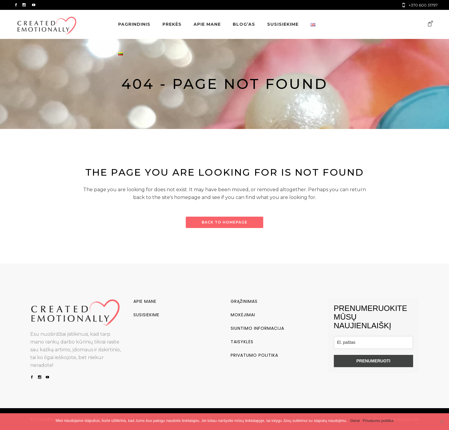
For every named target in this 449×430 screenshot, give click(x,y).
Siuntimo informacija (257, 328)
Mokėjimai (243, 315)
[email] (373, 342)
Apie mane (144, 301)
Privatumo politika (254, 355)
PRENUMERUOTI (373, 360)
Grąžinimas (244, 301)
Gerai (355, 420)
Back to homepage (224, 222)
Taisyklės (242, 342)
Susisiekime (146, 315)
